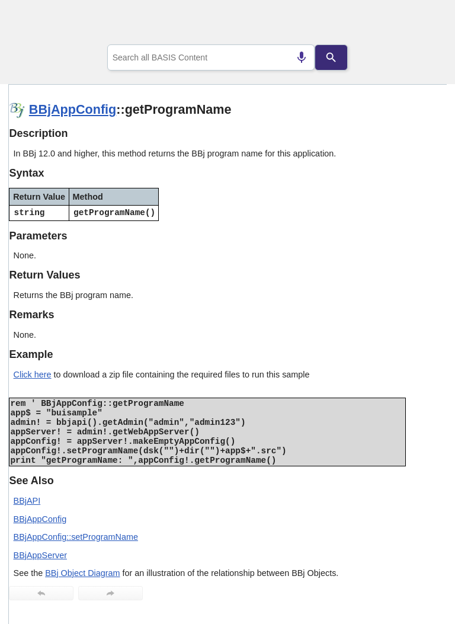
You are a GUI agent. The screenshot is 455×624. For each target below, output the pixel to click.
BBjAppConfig (72, 109)
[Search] (331, 57)
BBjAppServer (40, 555)
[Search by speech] (301, 57)
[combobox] (211, 57)
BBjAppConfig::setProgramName (76, 537)
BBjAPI (27, 500)
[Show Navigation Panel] (422, 24)
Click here (33, 374)
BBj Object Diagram (82, 573)
